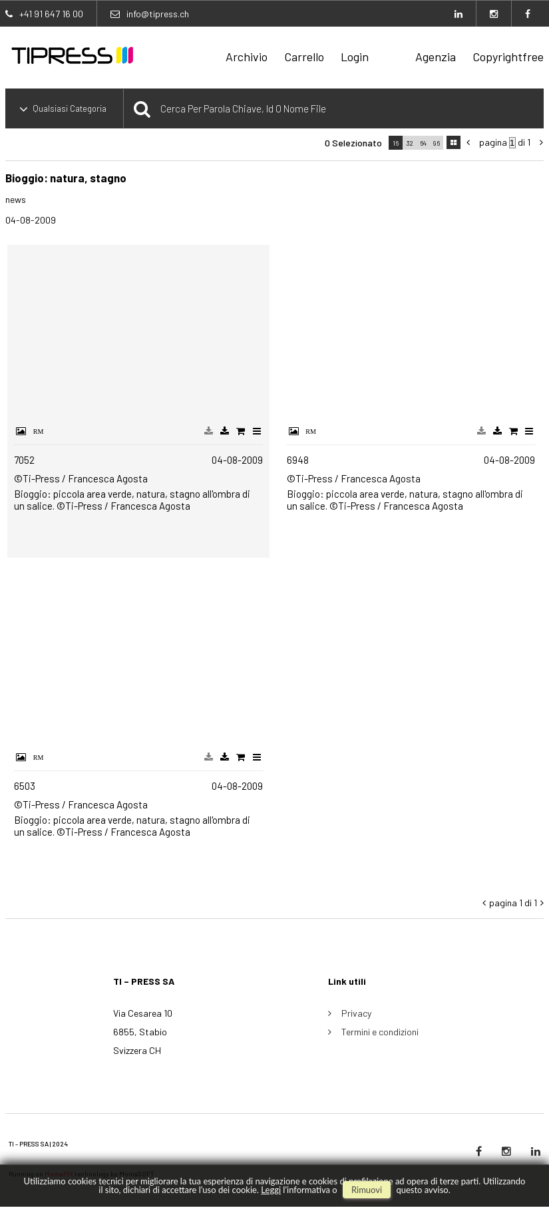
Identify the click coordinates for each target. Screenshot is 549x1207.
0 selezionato (353, 142)
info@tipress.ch (157, 13)
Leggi (271, 1189)
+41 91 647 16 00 (51, 13)
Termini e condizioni (380, 1031)
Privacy (356, 1013)
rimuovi (366, 1189)
